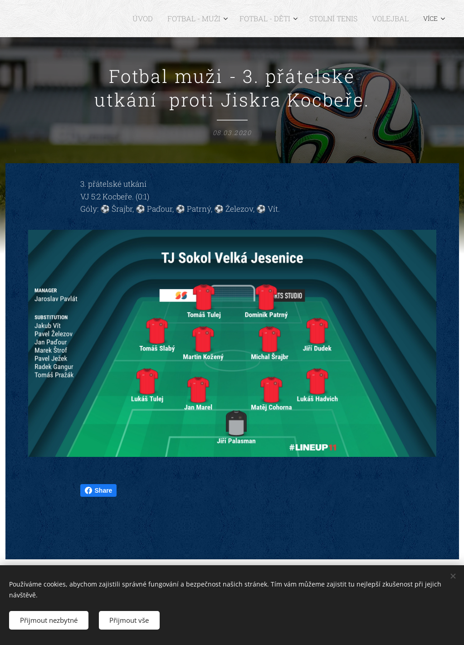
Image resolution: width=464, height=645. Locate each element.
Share (98, 490)
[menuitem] (89, 18)
